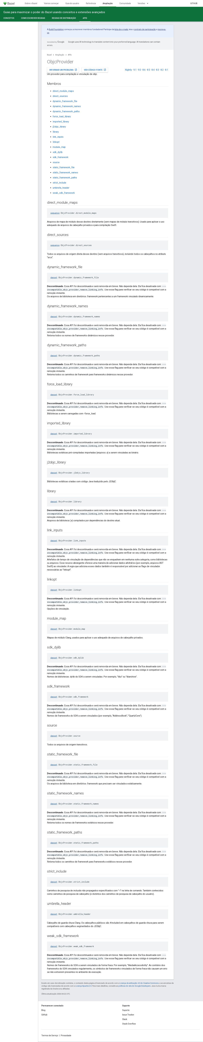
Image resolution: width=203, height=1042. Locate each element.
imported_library (61, 121)
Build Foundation (56, 29)
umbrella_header (61, 187)
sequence (55, 213)
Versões (141, 3)
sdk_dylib (57, 152)
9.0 (139, 69)
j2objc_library (59, 126)
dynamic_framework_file (65, 101)
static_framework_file (63, 167)
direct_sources (60, 96)
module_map (59, 147)
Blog (43, 1010)
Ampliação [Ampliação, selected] (108, 3)
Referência (91, 3)
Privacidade (66, 1035)
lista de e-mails (121, 29)
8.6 (143, 69)
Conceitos (8, 18)
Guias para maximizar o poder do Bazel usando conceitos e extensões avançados (54, 12)
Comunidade (125, 3)
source (56, 162)
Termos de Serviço (49, 1035)
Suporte (125, 1010)
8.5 (148, 69)
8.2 (162, 69)
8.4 (153, 69)
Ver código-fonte (95, 69)
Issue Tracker (128, 1015)
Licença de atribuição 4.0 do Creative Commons (139, 983)
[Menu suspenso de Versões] (149, 3)
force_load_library (62, 116)
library (56, 131)
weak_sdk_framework (64, 193)
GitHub (193, 3)
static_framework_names (65, 172)
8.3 (157, 69)
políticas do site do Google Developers (134, 986)
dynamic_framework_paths (66, 111)
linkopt (56, 142)
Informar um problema (63, 69)
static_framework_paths (65, 177)
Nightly (128, 69)
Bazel (49, 55)
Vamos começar (51, 3)
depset (53, 277)
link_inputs (58, 137)
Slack (124, 1019)
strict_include (59, 182)
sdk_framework (60, 157)
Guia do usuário (72, 3)
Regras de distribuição (64, 18)
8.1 (166, 69)
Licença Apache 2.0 (83, 986)
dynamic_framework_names (67, 106)
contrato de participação (145, 29)
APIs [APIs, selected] (85, 18)
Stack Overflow (129, 1024)
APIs (70, 55)
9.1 (134, 69)
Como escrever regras (33, 18)
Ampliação (59, 55)
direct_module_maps (63, 91)
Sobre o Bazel (31, 3)
